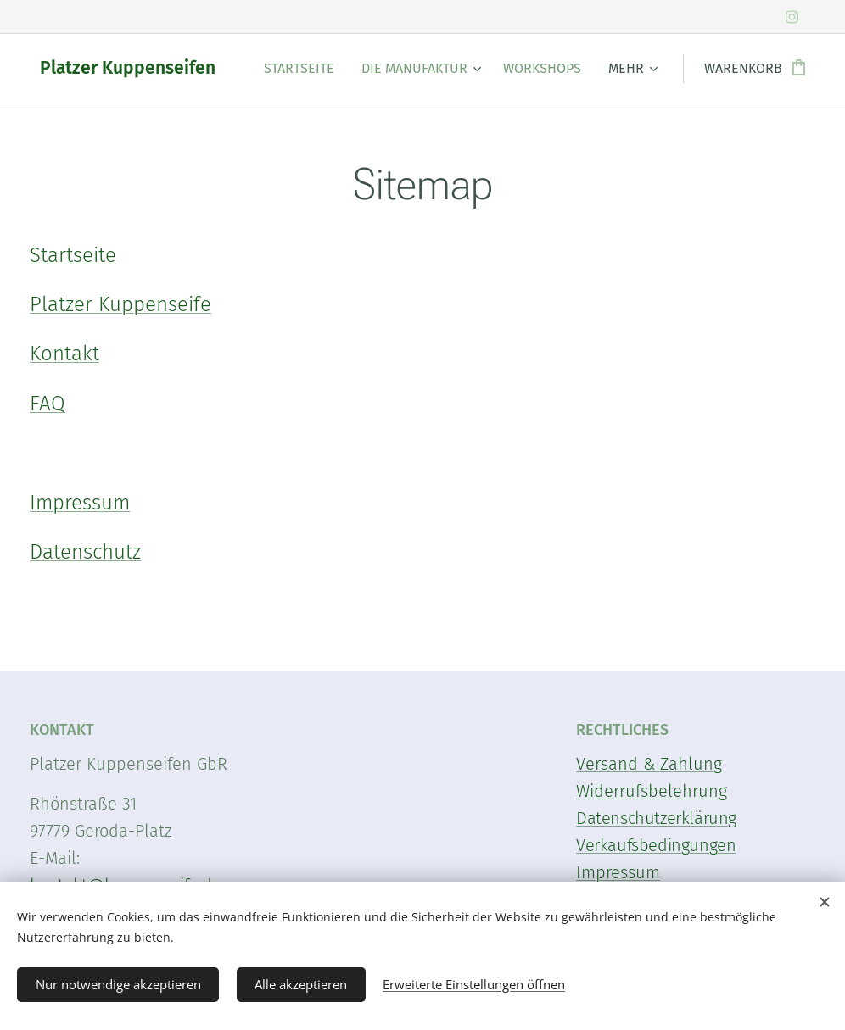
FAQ (47, 403)
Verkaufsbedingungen (656, 845)
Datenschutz (85, 552)
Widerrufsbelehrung (651, 791)
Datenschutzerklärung (656, 818)
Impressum (80, 503)
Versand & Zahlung (649, 764)
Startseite (73, 255)
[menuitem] (304, 68)
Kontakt (64, 353)
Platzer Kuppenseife (120, 304)
